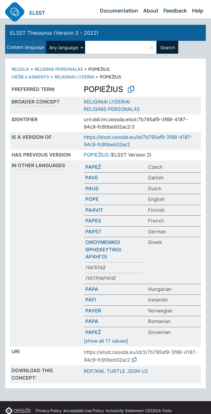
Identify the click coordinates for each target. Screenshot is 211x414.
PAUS (92, 188)
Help (197, 10)
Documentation (119, 10)
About (150, 10)
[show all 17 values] (106, 341)
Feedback (175, 10)
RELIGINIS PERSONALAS (59, 69)
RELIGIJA (20, 69)
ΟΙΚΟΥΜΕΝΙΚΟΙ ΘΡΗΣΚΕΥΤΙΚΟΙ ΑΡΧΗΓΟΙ (103, 249)
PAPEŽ (93, 167)
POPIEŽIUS (96, 155)
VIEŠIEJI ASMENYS (30, 76)
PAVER (93, 311)
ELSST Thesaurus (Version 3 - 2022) (54, 33)
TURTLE (116, 371)
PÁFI (90, 300)
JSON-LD (137, 371)
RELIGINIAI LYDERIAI (74, 76)
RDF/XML (94, 371)
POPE (92, 199)
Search (167, 47)
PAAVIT (94, 210)
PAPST (93, 232)
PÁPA (91, 289)
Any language (64, 47)
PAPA (91, 321)
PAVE (91, 178)
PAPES (93, 221)
